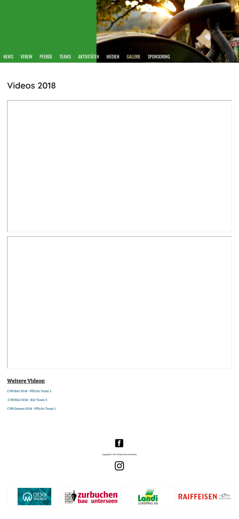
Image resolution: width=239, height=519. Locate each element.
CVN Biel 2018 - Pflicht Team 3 (29, 391)
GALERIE (133, 56)
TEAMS (65, 56)
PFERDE (46, 56)
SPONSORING (159, 56)
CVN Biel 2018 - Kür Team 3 (27, 399)
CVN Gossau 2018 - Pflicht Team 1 (31, 408)
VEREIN (26, 56)
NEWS (8, 56)
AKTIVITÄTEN (88, 56)
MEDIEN (112, 56)
